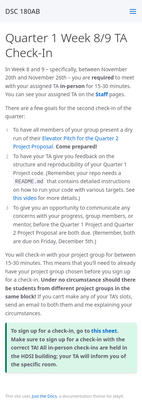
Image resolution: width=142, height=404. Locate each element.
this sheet (104, 330)
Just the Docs (44, 396)
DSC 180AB (22, 11)
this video (25, 197)
